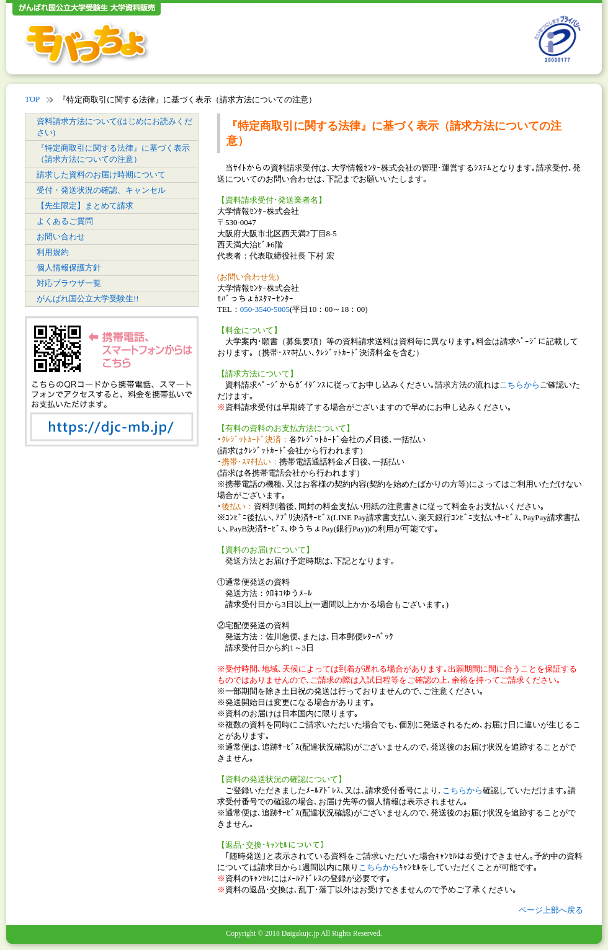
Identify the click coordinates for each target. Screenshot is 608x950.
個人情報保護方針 (69, 267)
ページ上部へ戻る (551, 910)
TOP (32, 99)
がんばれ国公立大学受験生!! (88, 298)
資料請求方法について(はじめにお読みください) (114, 127)
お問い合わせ (61, 236)
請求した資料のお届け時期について (101, 174)
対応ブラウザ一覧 (69, 283)
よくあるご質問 (65, 221)
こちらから (519, 384)
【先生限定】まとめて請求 (85, 205)
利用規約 (53, 252)
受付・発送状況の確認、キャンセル (101, 190)
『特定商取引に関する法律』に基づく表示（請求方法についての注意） (113, 153)
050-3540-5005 (265, 309)
